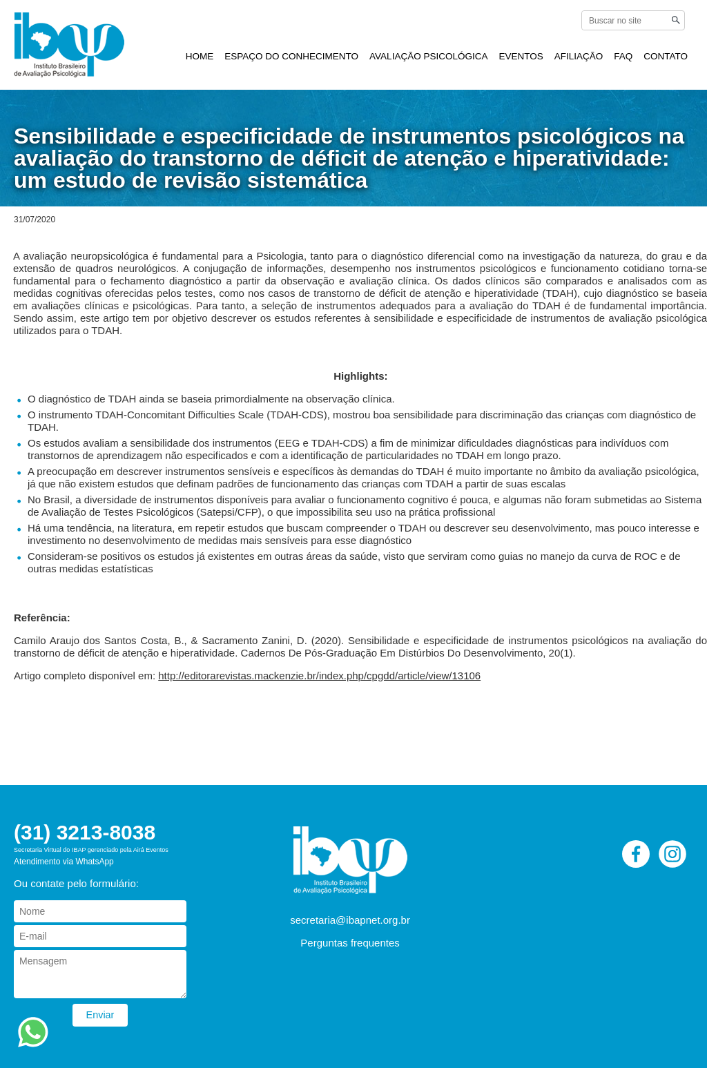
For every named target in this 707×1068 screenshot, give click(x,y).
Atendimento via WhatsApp (64, 861)
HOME (200, 56)
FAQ (623, 56)
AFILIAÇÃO (578, 56)
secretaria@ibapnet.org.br (350, 920)
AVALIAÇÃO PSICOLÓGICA (428, 56)
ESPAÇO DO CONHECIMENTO (291, 56)
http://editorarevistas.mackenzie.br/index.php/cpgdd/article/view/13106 (319, 675)
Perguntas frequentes (349, 943)
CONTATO (665, 56)
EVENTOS (520, 56)
